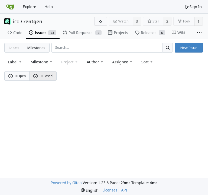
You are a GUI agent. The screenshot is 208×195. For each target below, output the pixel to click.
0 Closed (43, 76)
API (124, 190)
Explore (29, 6)
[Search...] (167, 47)
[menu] (147, 61)
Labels (14, 47)
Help (48, 6)
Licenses (110, 190)
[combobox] (15, 61)
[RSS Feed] (100, 21)
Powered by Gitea (66, 182)
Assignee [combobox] (122, 61)
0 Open (17, 76)
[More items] (199, 33)
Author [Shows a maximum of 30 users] (95, 61)
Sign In (193, 6)
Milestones (36, 47)
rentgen (33, 21)
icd (16, 21)
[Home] (10, 7)
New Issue (188, 47)
